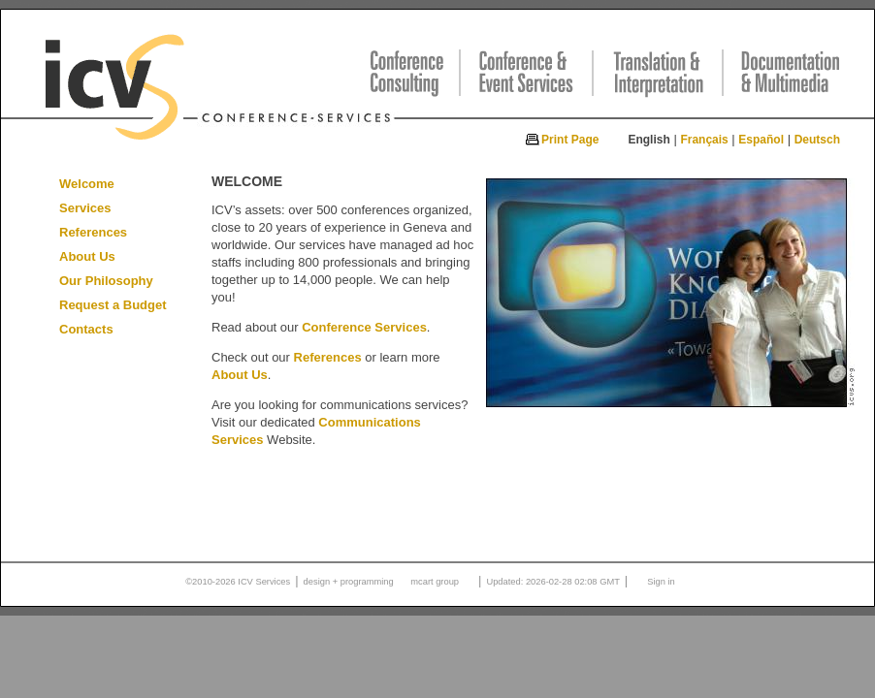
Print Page (570, 139)
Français (704, 139)
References (93, 232)
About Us (87, 256)
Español (761, 139)
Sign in (661, 582)
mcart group (434, 582)
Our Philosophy (106, 280)
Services (85, 208)
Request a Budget (113, 305)
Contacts (86, 329)
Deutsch (817, 139)
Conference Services (364, 327)
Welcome (86, 183)
